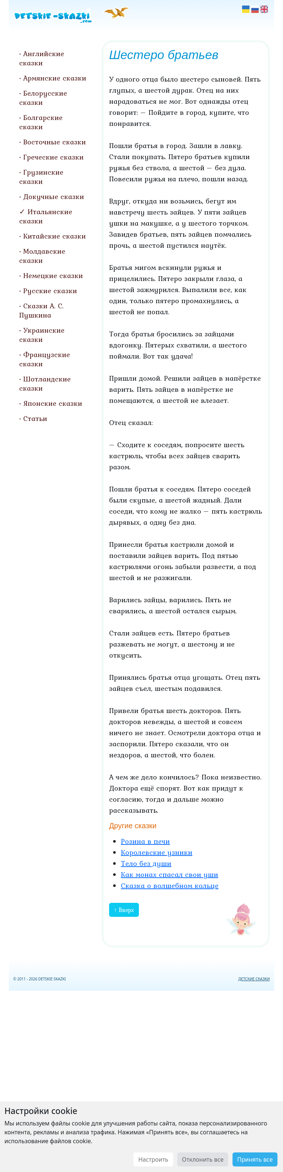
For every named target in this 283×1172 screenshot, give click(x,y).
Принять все (255, 1159)
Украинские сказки (41, 335)
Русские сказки (50, 290)
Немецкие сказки (53, 275)
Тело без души (146, 863)
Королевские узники (156, 852)
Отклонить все (203, 1159)
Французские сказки (44, 359)
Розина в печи (145, 841)
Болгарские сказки (41, 122)
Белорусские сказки (43, 98)
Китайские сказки (54, 235)
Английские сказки (41, 58)
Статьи (35, 418)
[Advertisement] (141, 1080)
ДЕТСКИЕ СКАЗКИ (254, 978)
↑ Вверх (124, 909)
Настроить (153, 1159)
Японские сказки (52, 403)
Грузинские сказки (41, 177)
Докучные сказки (53, 196)
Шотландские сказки (45, 383)
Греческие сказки (53, 156)
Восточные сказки (54, 141)
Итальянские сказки (45, 216)
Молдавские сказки (42, 256)
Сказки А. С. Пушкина (41, 310)
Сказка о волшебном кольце (170, 885)
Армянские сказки (54, 77)
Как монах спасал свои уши (169, 874)
